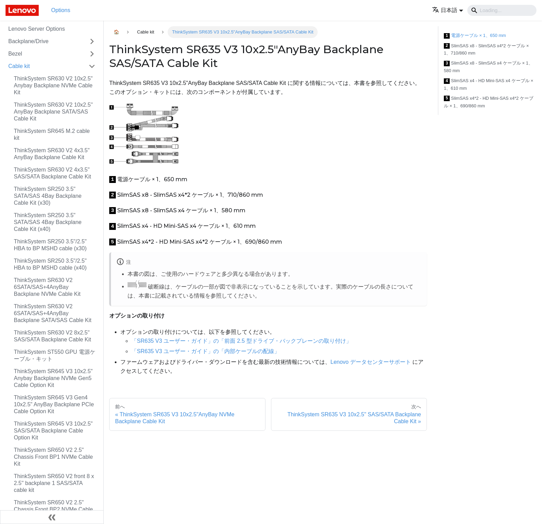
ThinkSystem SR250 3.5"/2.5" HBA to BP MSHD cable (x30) (50, 245)
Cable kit (19, 66)
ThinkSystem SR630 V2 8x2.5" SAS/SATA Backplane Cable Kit (52, 336)
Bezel (15, 54)
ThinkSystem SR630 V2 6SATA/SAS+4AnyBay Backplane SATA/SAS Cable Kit (52, 313)
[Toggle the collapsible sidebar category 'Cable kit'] (92, 66)
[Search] (501, 10)
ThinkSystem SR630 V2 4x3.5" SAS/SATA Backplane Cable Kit (52, 173)
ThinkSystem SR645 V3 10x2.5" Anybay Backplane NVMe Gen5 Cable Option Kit (53, 378)
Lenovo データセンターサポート (370, 362)
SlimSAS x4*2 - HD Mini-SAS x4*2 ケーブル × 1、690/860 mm (488, 102)
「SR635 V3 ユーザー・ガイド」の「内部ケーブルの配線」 (205, 351)
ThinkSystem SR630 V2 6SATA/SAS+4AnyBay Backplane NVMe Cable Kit (47, 287)
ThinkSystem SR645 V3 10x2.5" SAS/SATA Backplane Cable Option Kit (53, 430)
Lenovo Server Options (36, 29)
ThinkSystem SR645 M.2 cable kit (52, 134)
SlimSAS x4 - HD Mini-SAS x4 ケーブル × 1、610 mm (488, 84)
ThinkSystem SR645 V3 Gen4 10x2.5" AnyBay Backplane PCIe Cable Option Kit (54, 404)
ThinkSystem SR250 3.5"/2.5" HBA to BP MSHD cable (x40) (50, 264)
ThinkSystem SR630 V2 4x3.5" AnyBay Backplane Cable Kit (52, 153)
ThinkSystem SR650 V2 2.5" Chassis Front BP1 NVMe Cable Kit (53, 457)
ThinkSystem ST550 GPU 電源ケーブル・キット (54, 355)
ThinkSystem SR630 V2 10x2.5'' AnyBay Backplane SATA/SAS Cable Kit (53, 112)
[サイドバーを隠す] (52, 517)
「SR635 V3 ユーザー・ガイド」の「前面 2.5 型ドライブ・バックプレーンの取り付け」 (241, 341)
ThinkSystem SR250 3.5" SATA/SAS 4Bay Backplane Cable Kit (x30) (48, 196)
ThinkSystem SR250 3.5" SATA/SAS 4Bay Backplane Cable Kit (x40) (48, 222)
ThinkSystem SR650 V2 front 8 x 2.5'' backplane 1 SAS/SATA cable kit (54, 483)
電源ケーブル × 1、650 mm (475, 36)
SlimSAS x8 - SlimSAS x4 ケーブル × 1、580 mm (488, 66)
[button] (447, 10)
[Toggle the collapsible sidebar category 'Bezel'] (92, 53)
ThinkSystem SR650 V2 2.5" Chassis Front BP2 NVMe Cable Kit (53, 509)
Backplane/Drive (28, 41)
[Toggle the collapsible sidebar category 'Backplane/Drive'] (92, 41)
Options (60, 10)
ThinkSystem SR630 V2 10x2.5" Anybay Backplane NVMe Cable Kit (53, 85)
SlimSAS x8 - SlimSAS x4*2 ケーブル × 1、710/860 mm (486, 49)
